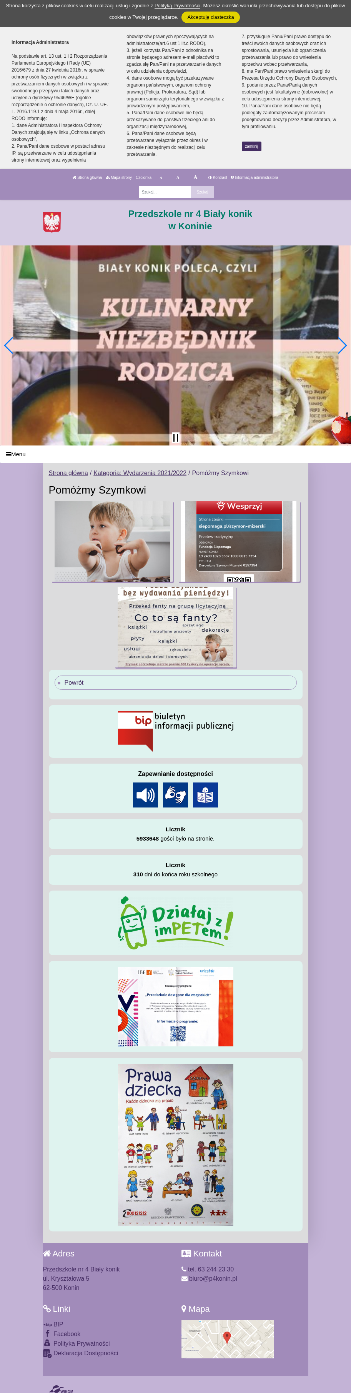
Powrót (74, 682)
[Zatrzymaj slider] (175, 438)
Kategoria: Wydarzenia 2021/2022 (139, 473)
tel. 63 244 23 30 (207, 1269)
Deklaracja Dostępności (80, 1353)
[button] (9, 345)
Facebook (62, 1333)
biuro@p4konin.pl (209, 1278)
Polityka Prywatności (76, 1343)
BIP (53, 1324)
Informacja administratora (254, 177)
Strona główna (87, 177)
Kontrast (217, 177)
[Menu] (175, 454)
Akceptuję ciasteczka (210, 17)
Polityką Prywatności (177, 5)
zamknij (251, 146)
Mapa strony (119, 177)
